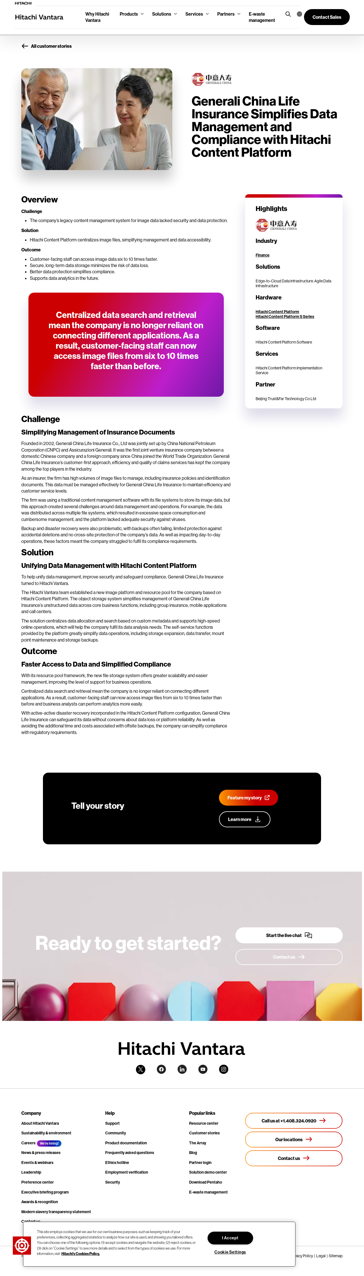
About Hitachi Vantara (40, 1123)
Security (112, 1182)
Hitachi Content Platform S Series (285, 316)
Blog (193, 1152)
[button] (295, 13)
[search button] (286, 13)
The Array (197, 1142)
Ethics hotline (117, 1162)
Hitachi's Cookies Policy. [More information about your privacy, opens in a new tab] (80, 1253)
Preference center (37, 1182)
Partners (226, 14)
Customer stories (204, 1133)
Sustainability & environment (46, 1133)
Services (194, 14)
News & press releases (41, 1152)
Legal (321, 1255)
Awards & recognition (39, 1201)
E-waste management (262, 17)
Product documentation (126, 1142)
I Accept (230, 1237)
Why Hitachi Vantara (97, 17)
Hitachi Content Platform (277, 311)
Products (129, 14)
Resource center (203, 1123)
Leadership (31, 1172)
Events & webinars (37, 1162)
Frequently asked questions (129, 1152)
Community (115, 1133)
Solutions (161, 14)
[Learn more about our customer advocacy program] (244, 819)
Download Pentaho (205, 1182)
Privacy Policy (301, 1255)
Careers (28, 1142)
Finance (263, 255)
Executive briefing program (45, 1192)
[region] (159, 1244)
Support (112, 1123)
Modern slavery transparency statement (56, 1211)
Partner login (200, 1162)
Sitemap (336, 1255)
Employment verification (126, 1172)
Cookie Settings (230, 1252)
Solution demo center (208, 1172)
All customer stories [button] (46, 46)
